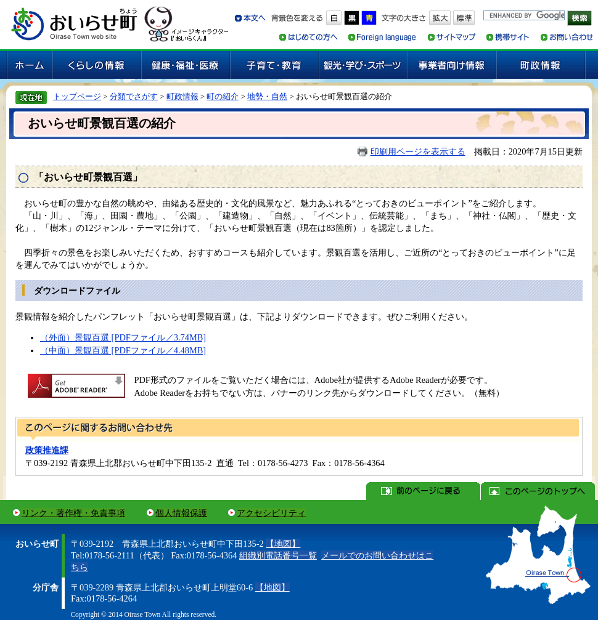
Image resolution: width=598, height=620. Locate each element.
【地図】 (283, 544)
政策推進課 (46, 450)
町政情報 (182, 96)
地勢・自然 (267, 96)
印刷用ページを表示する (418, 151)
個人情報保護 (181, 513)
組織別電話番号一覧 (278, 555)
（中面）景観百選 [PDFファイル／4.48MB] (123, 350)
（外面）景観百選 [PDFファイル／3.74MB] (123, 337)
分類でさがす (134, 96)
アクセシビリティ (271, 513)
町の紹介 (223, 96)
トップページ (77, 96)
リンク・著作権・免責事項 (73, 513)
